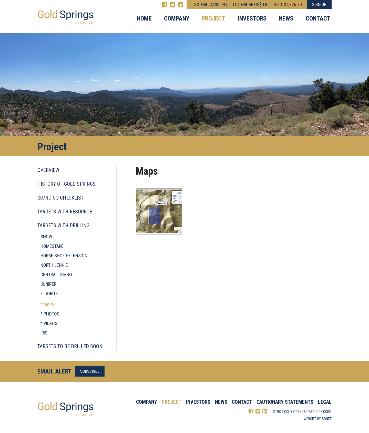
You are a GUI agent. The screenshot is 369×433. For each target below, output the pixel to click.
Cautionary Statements (285, 402)
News (286, 18)
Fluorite (49, 293)
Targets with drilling (63, 225)
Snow (46, 236)
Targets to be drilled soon (69, 346)
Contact (318, 18)
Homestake (52, 246)
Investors (252, 18)
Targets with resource (64, 212)
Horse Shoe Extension (63, 255)
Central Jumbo (56, 274)
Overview (48, 170)
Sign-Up (319, 4)
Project (213, 18)
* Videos (48, 323)
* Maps (47, 304)
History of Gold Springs (66, 184)
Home (144, 18)
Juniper (48, 284)
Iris (43, 333)
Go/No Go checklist (60, 198)
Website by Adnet (318, 419)
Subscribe (89, 371)
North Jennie (54, 265)
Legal (325, 402)
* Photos (49, 314)
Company (176, 18)
